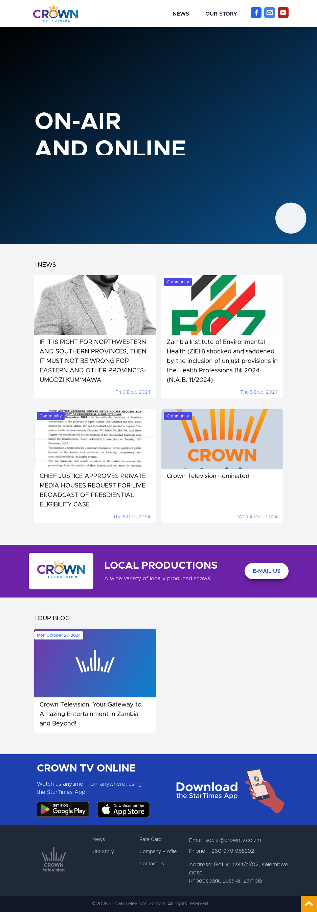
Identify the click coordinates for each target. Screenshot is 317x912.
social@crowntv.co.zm (233, 840)
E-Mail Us (266, 571)
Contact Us (151, 864)
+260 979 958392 (231, 851)
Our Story (221, 14)
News (181, 14)
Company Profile (158, 851)
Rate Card (150, 839)
